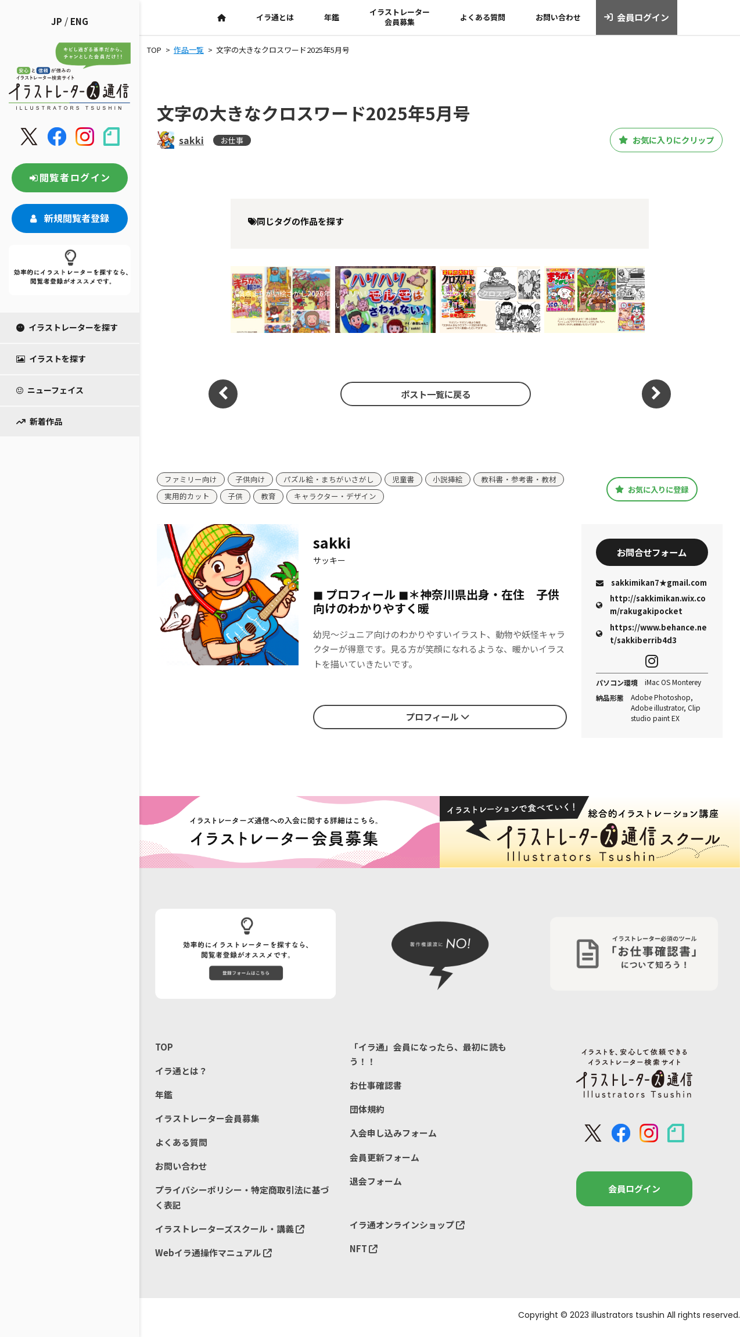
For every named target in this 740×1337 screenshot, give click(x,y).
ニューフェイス (50, 390)
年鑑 (331, 17)
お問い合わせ (558, 17)
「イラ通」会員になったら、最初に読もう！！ (428, 1056)
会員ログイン (637, 17)
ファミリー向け (190, 479)
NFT (364, 1252)
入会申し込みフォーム (393, 1136)
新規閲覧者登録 (69, 218)
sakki (191, 140)
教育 (268, 497)
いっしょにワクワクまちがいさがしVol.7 (593, 299)
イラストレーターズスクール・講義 (229, 1232)
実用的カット (187, 497)
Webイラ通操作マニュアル (213, 1256)
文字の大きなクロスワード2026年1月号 (490, 299)
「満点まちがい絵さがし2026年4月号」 (281, 299)
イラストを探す (51, 358)
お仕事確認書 (376, 1087)
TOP (164, 1048)
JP (56, 21)
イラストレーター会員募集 (399, 16)
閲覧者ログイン (69, 177)
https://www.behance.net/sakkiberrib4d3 (651, 635)
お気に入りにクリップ (658, 140)
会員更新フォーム (384, 1160)
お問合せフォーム (652, 553)
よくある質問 (482, 17)
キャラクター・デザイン (335, 497)
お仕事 (232, 140)
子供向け (250, 479)
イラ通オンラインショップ (407, 1228)
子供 (235, 497)
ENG (79, 21)
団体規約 (367, 1112)
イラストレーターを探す (67, 327)
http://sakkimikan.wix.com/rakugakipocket (651, 606)
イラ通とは (275, 17)
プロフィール (437, 718)
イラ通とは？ (181, 1073)
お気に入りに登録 (652, 489)
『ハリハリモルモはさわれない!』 (380, 299)
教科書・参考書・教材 (518, 479)
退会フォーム (376, 1184)
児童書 (403, 479)
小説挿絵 (448, 479)
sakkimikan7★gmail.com (651, 584)
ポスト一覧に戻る (434, 393)
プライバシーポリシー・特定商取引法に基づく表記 (242, 1200)
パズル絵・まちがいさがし (328, 479)
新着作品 (39, 421)
